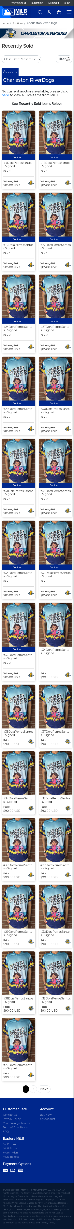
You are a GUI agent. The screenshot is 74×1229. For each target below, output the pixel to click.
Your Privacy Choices (16, 1123)
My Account (47, 1118)
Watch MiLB (10, 1152)
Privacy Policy (12, 1118)
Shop (67, 3)
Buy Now (46, 1114)
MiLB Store (10, 1148)
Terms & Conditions (15, 1127)
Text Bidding (19, 3)
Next (44, 1089)
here (5, 95)
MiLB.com (53, 3)
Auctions (18, 23)
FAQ (6, 1131)
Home (5, 23)
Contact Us (10, 1114)
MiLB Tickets (11, 1156)
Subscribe (37, 3)
